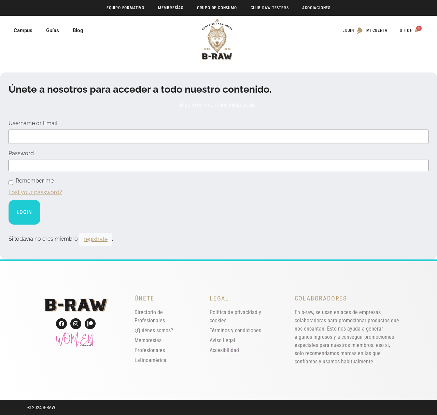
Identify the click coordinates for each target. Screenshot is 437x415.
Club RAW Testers (270, 7)
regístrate (96, 239)
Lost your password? (35, 192)
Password (21, 153)
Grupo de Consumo (217, 7)
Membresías (170, 7)
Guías (52, 30)
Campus (23, 30)
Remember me (35, 181)
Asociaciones (316, 7)
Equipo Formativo (125, 7)
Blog (78, 30)
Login (348, 30)
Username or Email (33, 123)
